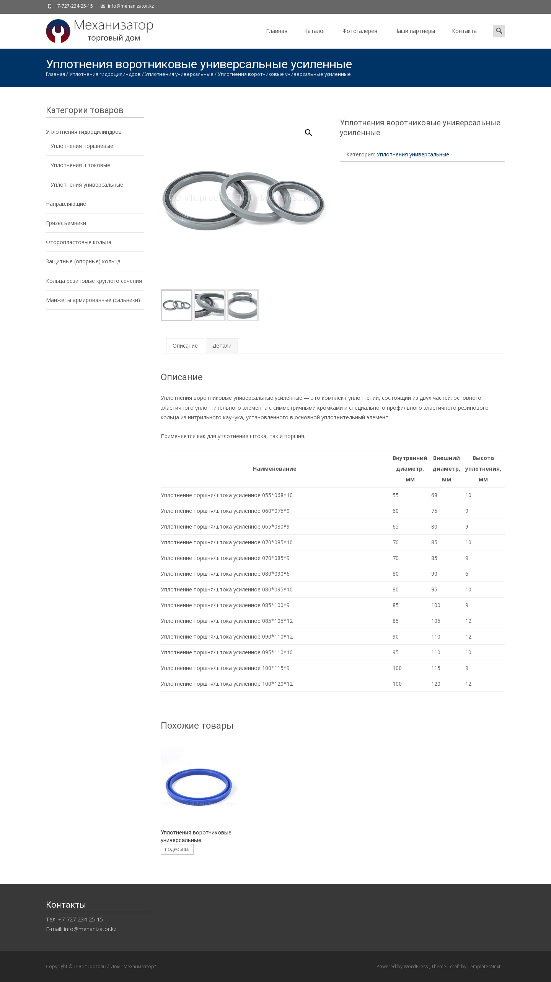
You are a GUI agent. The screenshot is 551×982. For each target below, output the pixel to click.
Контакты (465, 37)
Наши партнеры (414, 37)
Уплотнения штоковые (80, 165)
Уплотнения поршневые (82, 145)
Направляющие (66, 203)
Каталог (315, 37)
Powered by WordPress (403, 966)
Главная (276, 37)
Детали (221, 345)
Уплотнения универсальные (179, 74)
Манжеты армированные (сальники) (93, 300)
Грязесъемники (66, 223)
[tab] (185, 345)
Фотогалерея (359, 37)
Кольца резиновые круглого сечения (94, 280)
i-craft (454, 966)
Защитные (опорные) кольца (83, 261)
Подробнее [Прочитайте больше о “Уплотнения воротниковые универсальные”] (177, 849)
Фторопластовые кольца (78, 242)
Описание (185, 345)
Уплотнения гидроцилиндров (105, 74)
